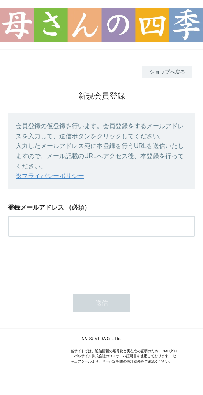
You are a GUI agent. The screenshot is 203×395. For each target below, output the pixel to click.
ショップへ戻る (167, 72)
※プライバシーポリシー (50, 176)
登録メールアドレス (36, 207)
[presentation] (67, 263)
